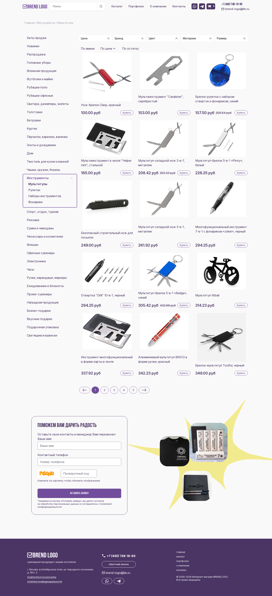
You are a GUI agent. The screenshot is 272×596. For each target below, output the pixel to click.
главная (180, 552)
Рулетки (34, 190)
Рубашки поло (37, 87)
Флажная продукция (41, 71)
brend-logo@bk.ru (235, 9)
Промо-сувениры (39, 294)
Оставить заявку (79, 493)
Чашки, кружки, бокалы (43, 170)
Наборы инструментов (44, 196)
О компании (158, 6)
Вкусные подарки (39, 319)
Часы (30, 269)
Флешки (32, 245)
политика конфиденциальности (44, 581)
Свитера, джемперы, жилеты (48, 104)
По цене (106, 48)
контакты (181, 570)
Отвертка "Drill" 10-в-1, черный (103, 295)
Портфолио (136, 6)
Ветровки (34, 120)
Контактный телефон (53, 455)
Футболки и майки (40, 79)
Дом (30, 153)
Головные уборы (39, 62)
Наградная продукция (43, 302)
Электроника (36, 261)
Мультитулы (37, 184)
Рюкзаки (33, 220)
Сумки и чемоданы (40, 228)
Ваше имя (44, 439)
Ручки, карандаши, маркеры (47, 278)
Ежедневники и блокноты (45, 286)
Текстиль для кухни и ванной (48, 161)
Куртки (32, 128)
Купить (127, 112)
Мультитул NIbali (207, 295)
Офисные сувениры (41, 253)
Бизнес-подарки (39, 311)
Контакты (179, 6)
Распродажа (36, 54)
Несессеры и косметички (45, 236)
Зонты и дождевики (41, 145)
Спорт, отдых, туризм (43, 212)
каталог (180, 556)
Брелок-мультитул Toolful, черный (219, 365)
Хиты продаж (37, 38)
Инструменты (50, 178)
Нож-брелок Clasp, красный (101, 105)
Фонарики (35, 202)
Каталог (116, 6)
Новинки (33, 46)
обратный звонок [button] (119, 564)
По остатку (130, 48)
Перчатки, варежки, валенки (47, 137)
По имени (88, 48)
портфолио (182, 561)
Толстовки (34, 112)
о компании (182, 565)
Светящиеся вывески (42, 335)
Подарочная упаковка (43, 327)
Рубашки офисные (40, 95)
